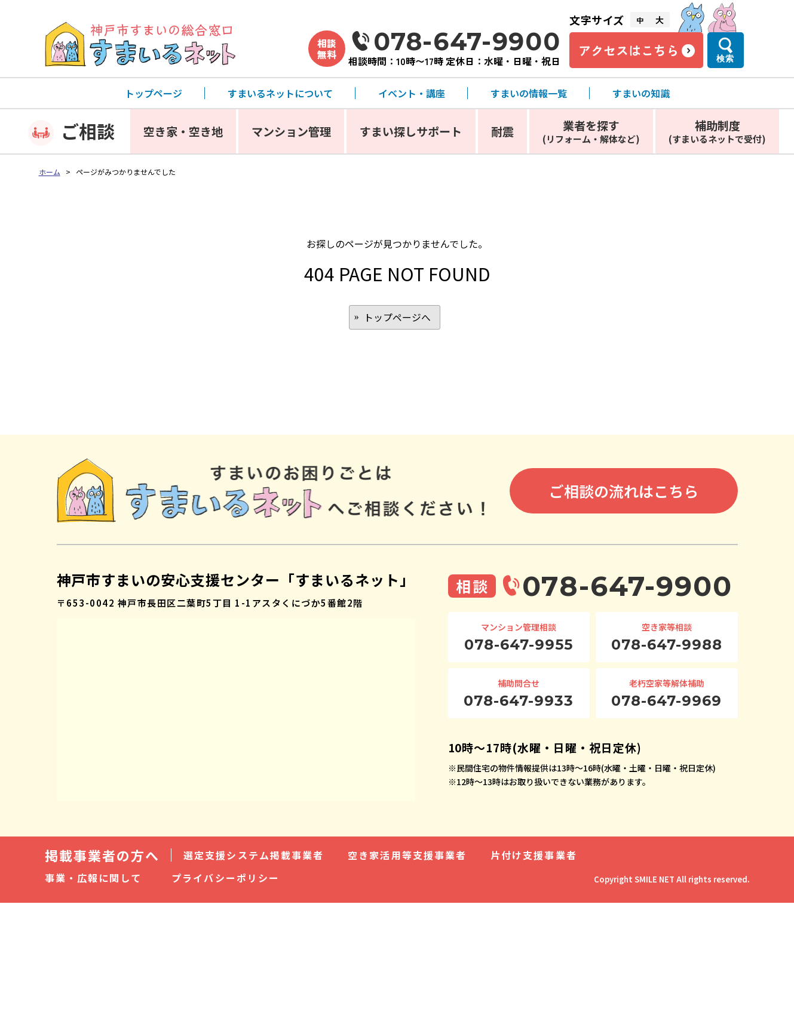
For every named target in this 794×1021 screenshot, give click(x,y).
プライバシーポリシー (225, 878)
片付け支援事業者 (533, 855)
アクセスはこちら (628, 50)
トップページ (153, 93)
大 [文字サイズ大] (659, 20)
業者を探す (591, 131)
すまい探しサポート (411, 131)
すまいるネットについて (280, 93)
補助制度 (717, 131)
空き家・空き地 (183, 131)
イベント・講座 (411, 93)
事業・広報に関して (93, 878)
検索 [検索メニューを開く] (725, 58)
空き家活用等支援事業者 (407, 855)
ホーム (49, 172)
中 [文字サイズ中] (639, 20)
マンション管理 (291, 131)
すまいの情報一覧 (528, 93)
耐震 (502, 131)
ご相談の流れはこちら (623, 491)
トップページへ (397, 317)
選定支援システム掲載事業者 (253, 855)
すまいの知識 (641, 93)
